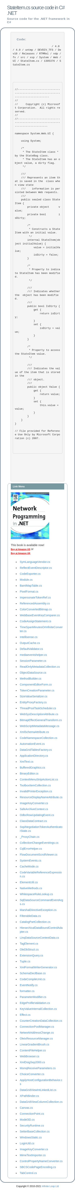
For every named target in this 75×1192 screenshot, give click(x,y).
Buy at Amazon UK (20, 553)
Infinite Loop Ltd (50, 1186)
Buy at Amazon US (20, 549)
